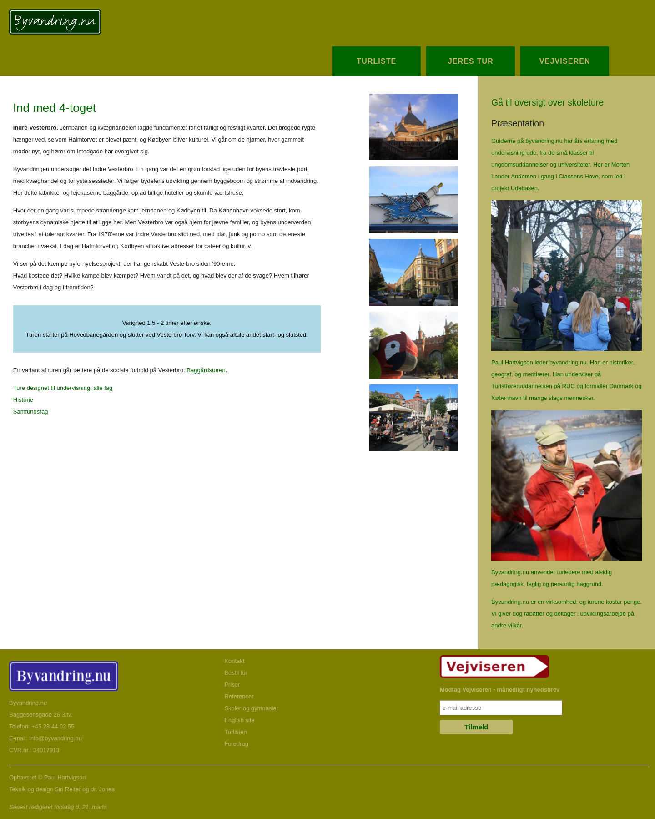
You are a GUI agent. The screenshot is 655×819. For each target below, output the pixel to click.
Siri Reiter (68, 789)
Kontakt (234, 660)
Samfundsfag (30, 411)
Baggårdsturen (205, 370)
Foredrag (236, 743)
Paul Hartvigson (65, 777)
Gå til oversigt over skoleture (547, 102)
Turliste (376, 61)
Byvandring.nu (28, 702)
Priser (232, 684)
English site (239, 720)
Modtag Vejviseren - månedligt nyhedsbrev (500, 689)
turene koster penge (614, 601)
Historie (23, 399)
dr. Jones (103, 789)
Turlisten (235, 731)
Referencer (238, 696)
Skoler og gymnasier (251, 708)
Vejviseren (564, 61)
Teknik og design (31, 789)
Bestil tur (235, 672)
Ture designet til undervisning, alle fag (62, 387)
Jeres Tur (471, 61)
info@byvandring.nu (55, 738)
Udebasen (524, 188)
